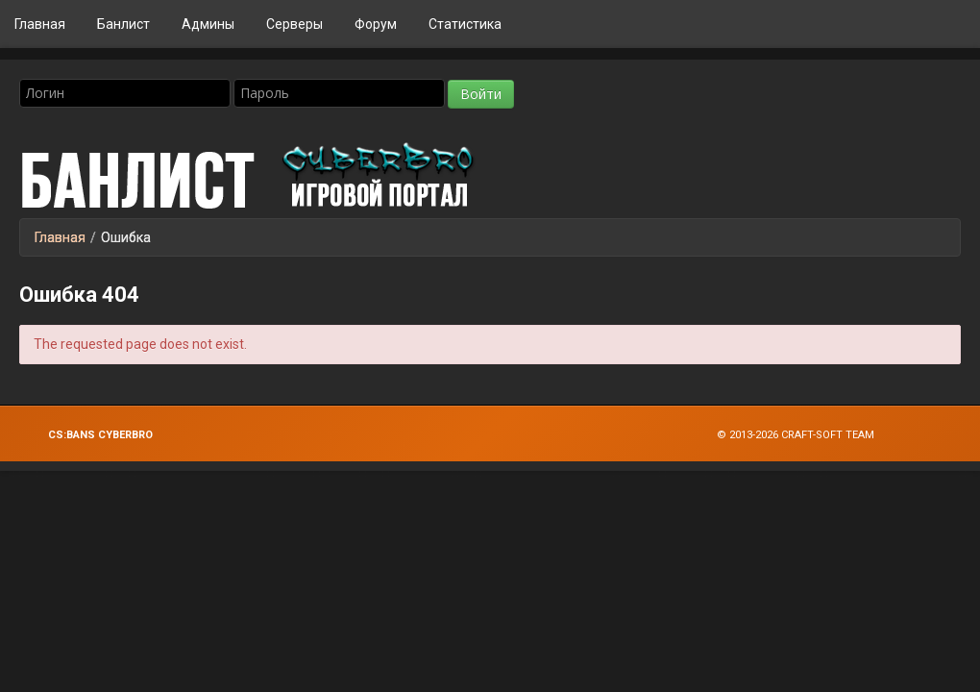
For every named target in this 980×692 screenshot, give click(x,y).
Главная (39, 24)
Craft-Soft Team (827, 435)
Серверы (294, 24)
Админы (208, 24)
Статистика (465, 24)
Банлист (123, 24)
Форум (376, 24)
